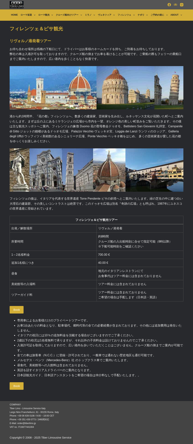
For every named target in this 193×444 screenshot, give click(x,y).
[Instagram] (181, 4)
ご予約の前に (160, 15)
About (177, 15)
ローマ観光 (46, 15)
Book (16, 309)
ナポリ (143, 15)
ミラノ (90, 15)
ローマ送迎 (29, 15)
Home (14, 15)
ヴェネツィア (107, 15)
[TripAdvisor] (175, 4)
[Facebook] (169, 4)
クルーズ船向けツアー (69, 15)
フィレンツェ (127, 15)
